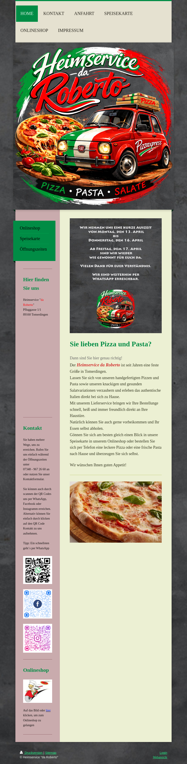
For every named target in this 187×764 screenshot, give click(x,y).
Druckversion (31, 753)
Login (163, 753)
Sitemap (50, 753)
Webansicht (160, 757)
